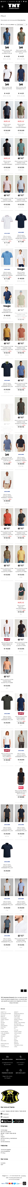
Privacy (3, 1152)
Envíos (3, 1140)
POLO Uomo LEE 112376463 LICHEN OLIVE (21, 52)
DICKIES (3, 1022)
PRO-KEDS (3, 1040)
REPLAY (16, 1042)
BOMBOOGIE (17, 1015)
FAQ (2, 1135)
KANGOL (3, 1036)
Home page (4, 1130)
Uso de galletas (5, 1151)
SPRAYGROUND (5, 1043)
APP (2, 1164)
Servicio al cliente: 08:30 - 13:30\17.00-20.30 (8, 1132)
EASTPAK (3, 1027)
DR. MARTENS (17, 1024)
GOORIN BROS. (4, 1031)
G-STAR (16, 1030)
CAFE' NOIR (17, 1016)
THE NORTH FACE (18, 1045)
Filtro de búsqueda (7, 24)
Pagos (2, 1136)
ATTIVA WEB (15, 1179)
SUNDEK (3, 1045)
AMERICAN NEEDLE (19, 1013)
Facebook (6, 1114)
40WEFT (16, 1012)
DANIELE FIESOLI (18, 1019)
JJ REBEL (3, 1034)
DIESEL (2, 1024)
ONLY (15, 1039)
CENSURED (4, 1018)
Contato (3, 1163)
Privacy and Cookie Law (15, 1177)
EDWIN (15, 1027)
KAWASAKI (17, 1036)
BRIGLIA (3, 1016)
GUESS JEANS (18, 1031)
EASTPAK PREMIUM (19, 1025)
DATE (2, 1021)
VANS (15, 1046)
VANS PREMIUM (5, 1046)
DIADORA (16, 1021)
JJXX (15, 1034)
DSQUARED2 (4, 1025)
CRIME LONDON (5, 1019)
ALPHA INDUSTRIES (6, 1013)
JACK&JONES (17, 1033)
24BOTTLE (3, 1012)
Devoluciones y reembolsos (9, 1138)
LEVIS (15, 1037)
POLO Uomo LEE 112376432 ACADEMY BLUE (7, 52)
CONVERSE (17, 1018)
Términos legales (6, 1149)
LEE (2, 1037)
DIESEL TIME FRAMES (19, 1022)
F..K (15, 1028)
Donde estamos (5, 1141)
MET (2, 1039)
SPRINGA (16, 1043)
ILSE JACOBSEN (5, 1033)
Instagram (6, 1117)
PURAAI (16, 1040)
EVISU (2, 1028)
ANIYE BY (3, 1015)
